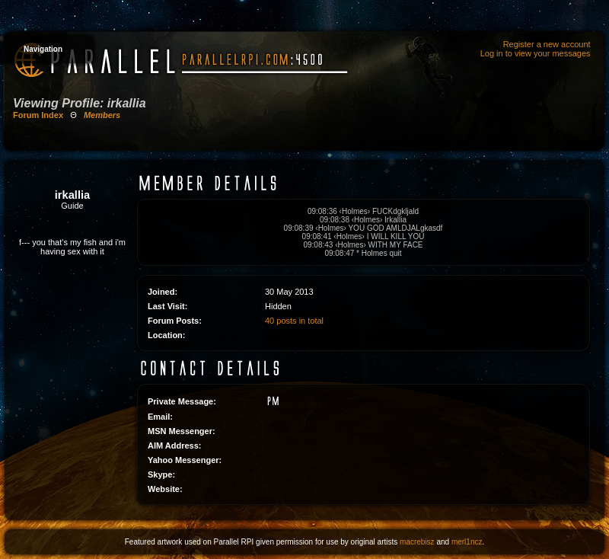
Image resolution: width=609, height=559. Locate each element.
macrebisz (417, 542)
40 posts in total (294, 320)
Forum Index (38, 115)
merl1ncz (467, 542)
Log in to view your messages (535, 53)
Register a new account (547, 44)
